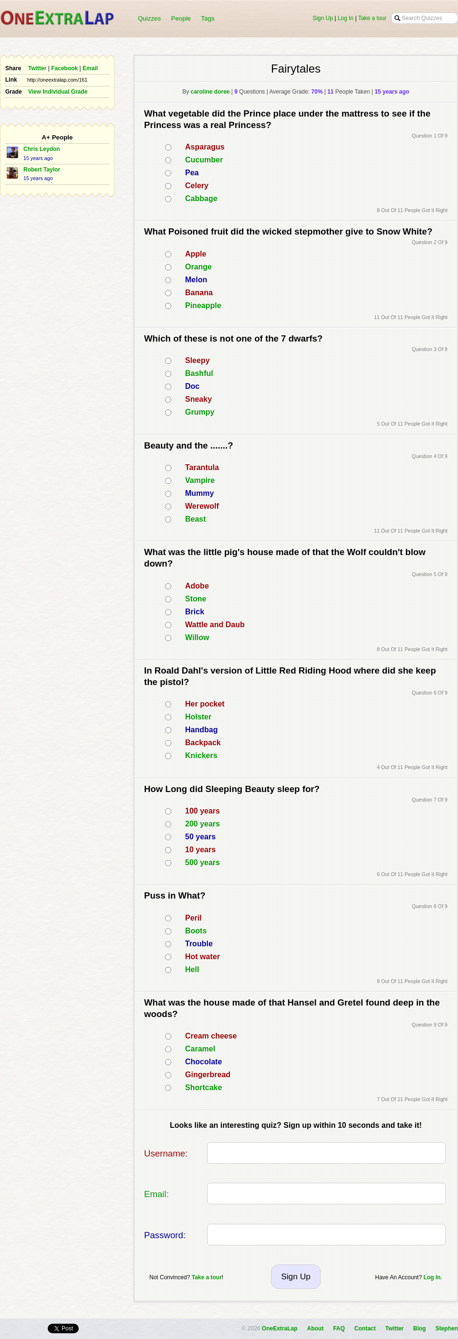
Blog (419, 1328)
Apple (195, 254)
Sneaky (198, 399)
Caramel (200, 1049)
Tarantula (202, 467)
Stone (195, 599)
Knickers (201, 755)
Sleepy (197, 360)
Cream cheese (211, 1036)
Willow (197, 637)
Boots (196, 931)
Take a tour (372, 18)
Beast (195, 519)
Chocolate (203, 1062)
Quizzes (149, 18)
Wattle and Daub (215, 625)
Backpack (203, 743)
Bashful (199, 373)
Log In (346, 18)
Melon (196, 280)
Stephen (447, 1328)
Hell (192, 969)
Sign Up (322, 18)
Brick (194, 612)
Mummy (199, 493)
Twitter (37, 68)
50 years (200, 837)
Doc (192, 386)
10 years (200, 850)
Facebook (64, 68)
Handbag (201, 730)
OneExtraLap (280, 1328)
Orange (198, 267)
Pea (191, 173)
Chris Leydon (41, 149)
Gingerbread (207, 1075)
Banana (199, 293)
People (181, 18)
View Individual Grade (57, 91)
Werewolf (202, 506)
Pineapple (203, 305)
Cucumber (204, 160)
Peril (193, 918)
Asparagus (205, 147)
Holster (198, 717)
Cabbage (201, 198)
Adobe (197, 586)
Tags (207, 18)
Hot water (202, 957)
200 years (202, 824)
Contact (365, 1328)
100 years (202, 811)
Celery (196, 186)
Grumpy (199, 412)
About (315, 1328)
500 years (202, 862)
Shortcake (203, 1087)
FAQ (339, 1328)
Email (90, 68)
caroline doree (209, 91)
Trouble (199, 944)
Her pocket (205, 704)
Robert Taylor (41, 169)
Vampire (200, 480)
